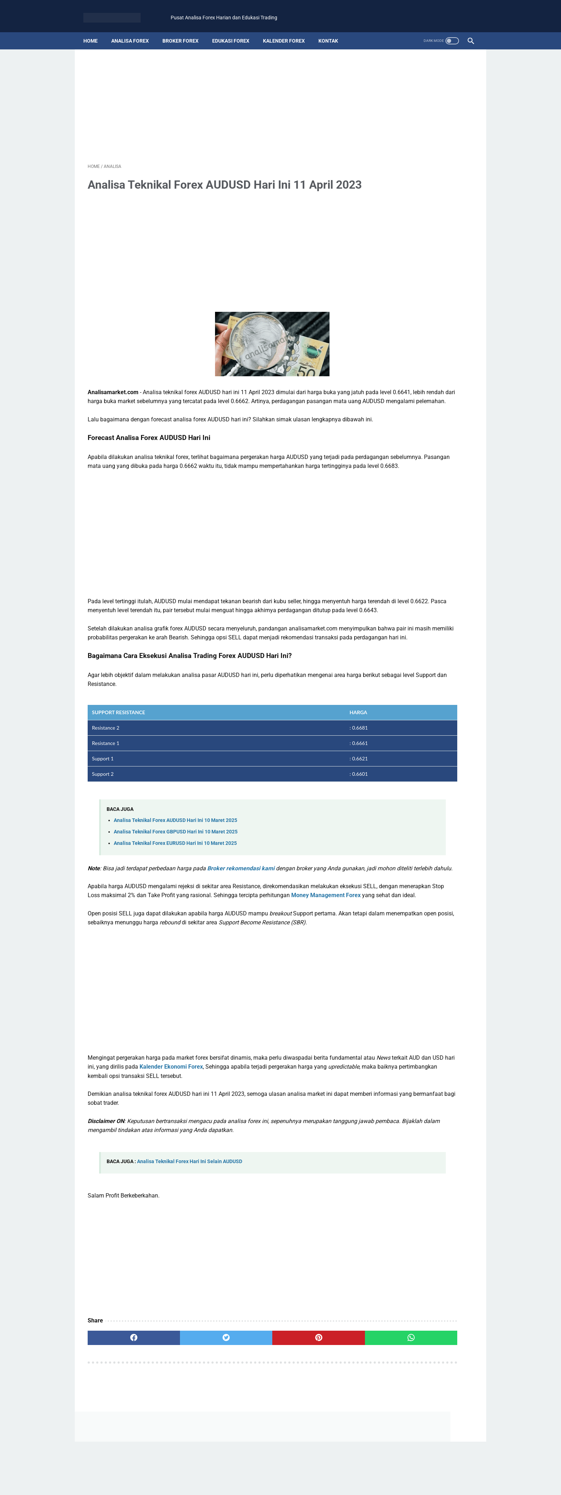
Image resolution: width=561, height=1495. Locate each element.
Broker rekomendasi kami (240, 925)
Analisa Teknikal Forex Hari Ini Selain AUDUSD (189, 1255)
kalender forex (288, 30)
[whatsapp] (313, 1431)
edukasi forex (235, 30)
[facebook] (120, 1431)
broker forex (185, 30)
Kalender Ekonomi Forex (298, 1150)
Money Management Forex (174, 970)
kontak (332, 30)
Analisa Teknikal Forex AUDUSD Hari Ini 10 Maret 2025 (175, 877)
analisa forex (134, 30)
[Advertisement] (280, 94)
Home (95, 30)
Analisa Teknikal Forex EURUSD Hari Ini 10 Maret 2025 (175, 900)
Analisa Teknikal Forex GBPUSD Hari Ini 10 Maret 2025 (176, 889)
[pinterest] (249, 1431)
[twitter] (184, 1431)
